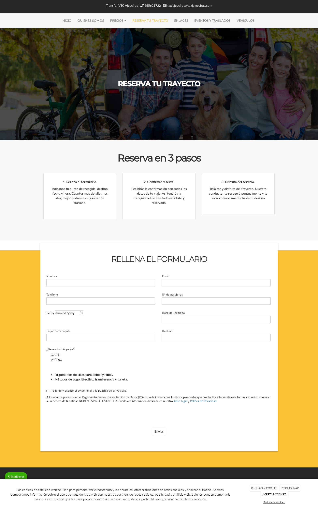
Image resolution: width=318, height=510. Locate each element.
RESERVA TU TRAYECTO (150, 20)
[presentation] (77, 405)
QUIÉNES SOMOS (90, 20)
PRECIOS (118, 20)
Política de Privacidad (203, 392)
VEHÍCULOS (246, 20)
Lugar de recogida (58, 322)
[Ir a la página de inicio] (2, 20)
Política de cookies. (274, 502)
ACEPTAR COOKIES (274, 494)
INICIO (66, 20)
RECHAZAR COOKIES (264, 488)
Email (165, 267)
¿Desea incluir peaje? (60, 340)
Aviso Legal (180, 392)
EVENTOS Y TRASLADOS (212, 20)
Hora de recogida (173, 303)
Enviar (159, 422)
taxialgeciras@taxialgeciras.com (189, 5)
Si (57, 345)
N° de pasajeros (172, 285)
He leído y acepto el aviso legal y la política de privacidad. (86, 381)
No (58, 350)
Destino (167, 322)
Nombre (51, 267)
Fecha (50, 304)
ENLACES (181, 20)
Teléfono (52, 285)
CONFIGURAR (290, 488)
